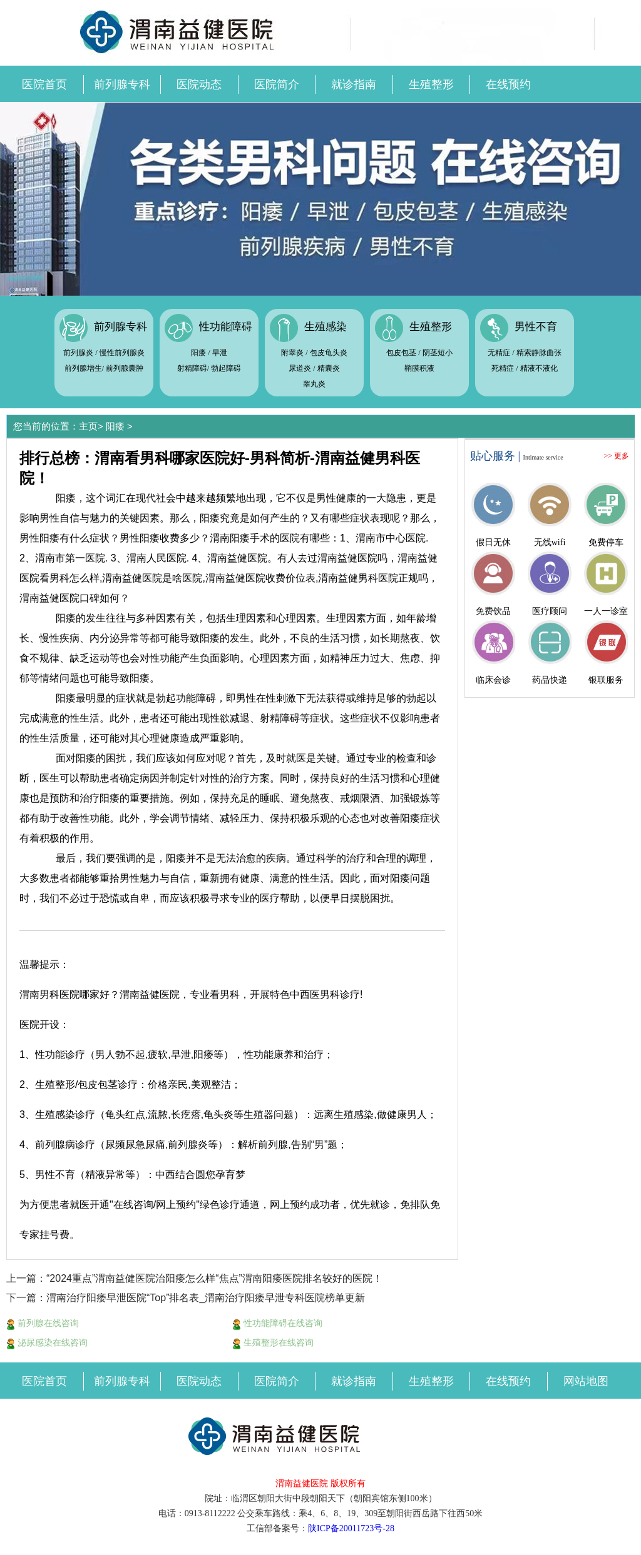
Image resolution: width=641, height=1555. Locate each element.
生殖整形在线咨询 (273, 1342)
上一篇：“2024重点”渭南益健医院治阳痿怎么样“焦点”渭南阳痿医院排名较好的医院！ (194, 1278)
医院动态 (199, 84)
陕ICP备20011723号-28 (351, 1528)
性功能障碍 (225, 327)
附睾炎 (292, 352)
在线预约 (508, 84)
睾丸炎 (314, 384)
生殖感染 (325, 327)
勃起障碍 (226, 368)
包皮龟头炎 (328, 352)
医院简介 (276, 84)
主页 (88, 426)
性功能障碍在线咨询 (277, 1323)
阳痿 (198, 352)
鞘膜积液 (419, 368)
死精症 (502, 368)
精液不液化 (539, 368)
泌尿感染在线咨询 (47, 1342)
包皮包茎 (401, 352)
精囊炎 (328, 368)
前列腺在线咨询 (42, 1323)
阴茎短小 (438, 352)
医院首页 (44, 84)
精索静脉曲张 (539, 352)
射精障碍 (192, 368)
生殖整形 (431, 84)
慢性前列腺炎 (122, 352)
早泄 (219, 352)
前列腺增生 (83, 368)
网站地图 (585, 1381)
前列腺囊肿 (124, 368)
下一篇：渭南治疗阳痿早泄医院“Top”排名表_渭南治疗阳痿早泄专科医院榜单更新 (185, 1297)
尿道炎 (300, 368)
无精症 (499, 352)
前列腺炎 (78, 352)
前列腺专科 (122, 84)
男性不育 (536, 327)
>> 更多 (616, 455)
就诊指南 (353, 84)
